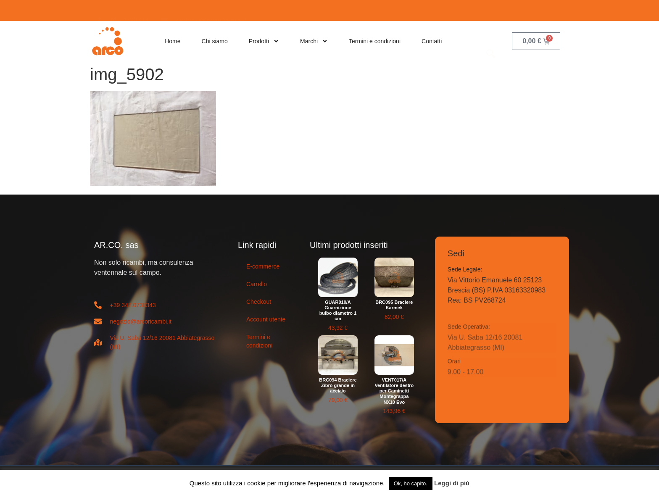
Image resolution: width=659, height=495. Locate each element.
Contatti (432, 41)
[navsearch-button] (491, 41)
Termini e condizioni (375, 41)
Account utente (265, 319)
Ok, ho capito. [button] (410, 483)
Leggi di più (451, 483)
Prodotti (264, 41)
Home (172, 41)
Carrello (256, 284)
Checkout (258, 301)
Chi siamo (215, 41)
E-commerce (262, 266)
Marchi (314, 41)
